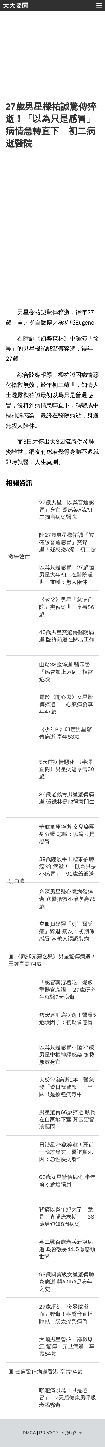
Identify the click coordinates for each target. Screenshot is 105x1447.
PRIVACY (49, 1433)
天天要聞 (16, 5)
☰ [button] (99, 5)
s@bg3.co (72, 1433)
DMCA (29, 1433)
